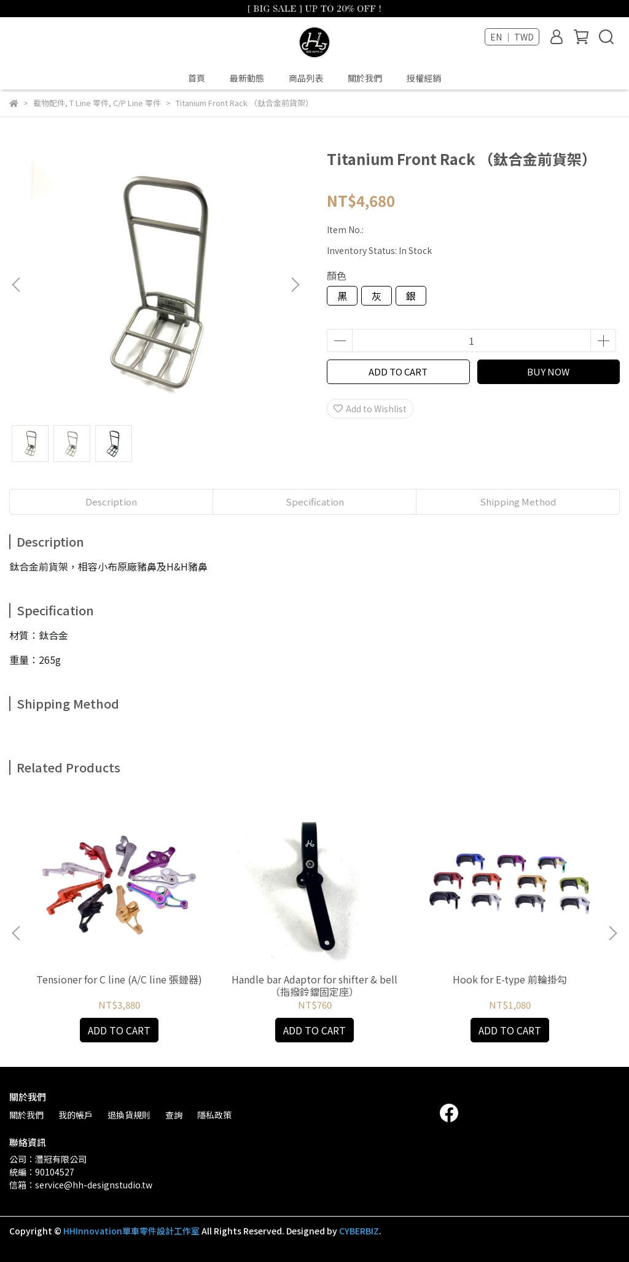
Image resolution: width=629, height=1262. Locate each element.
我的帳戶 (75, 1115)
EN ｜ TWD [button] (512, 36)
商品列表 (306, 78)
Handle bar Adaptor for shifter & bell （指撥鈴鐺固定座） (314, 985)
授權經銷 (424, 78)
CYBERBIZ (359, 1231)
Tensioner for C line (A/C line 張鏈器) (119, 979)
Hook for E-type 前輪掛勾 (510, 979)
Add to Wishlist (370, 408)
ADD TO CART (398, 371)
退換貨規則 (128, 1115)
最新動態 (247, 78)
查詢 (173, 1115)
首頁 (196, 78)
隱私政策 (214, 1115)
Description (111, 501)
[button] (294, 284)
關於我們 (365, 78)
